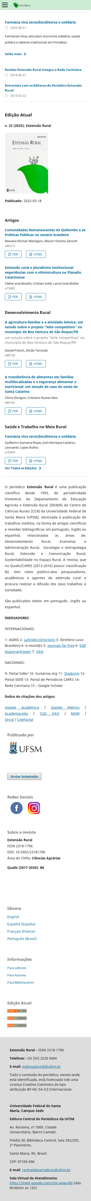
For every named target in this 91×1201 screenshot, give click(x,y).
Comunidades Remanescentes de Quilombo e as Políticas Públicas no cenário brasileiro (45, 232)
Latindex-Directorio (39, 639)
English (13, 916)
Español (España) (21, 924)
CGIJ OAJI (49, 713)
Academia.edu (16, 713)
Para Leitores (16, 968)
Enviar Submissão (24, 776)
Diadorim (71, 673)
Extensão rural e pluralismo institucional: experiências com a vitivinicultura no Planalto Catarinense (43, 272)
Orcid (9, 719)
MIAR (75, 713)
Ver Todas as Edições (21, 468)
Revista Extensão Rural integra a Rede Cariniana (43, 69)
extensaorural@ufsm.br (41, 1066)
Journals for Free (61, 645)
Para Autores (16, 975)
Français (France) (21, 931)
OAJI (39, 651)
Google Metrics (65, 707)
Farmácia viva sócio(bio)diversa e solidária (40, 22)
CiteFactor (25, 719)
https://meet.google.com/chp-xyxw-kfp (41, 1183)
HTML (37, 254)
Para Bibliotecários (20, 982)
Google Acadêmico (22, 707)
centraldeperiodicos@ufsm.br (46, 1170)
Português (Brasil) (22, 938)
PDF (15, 254)
